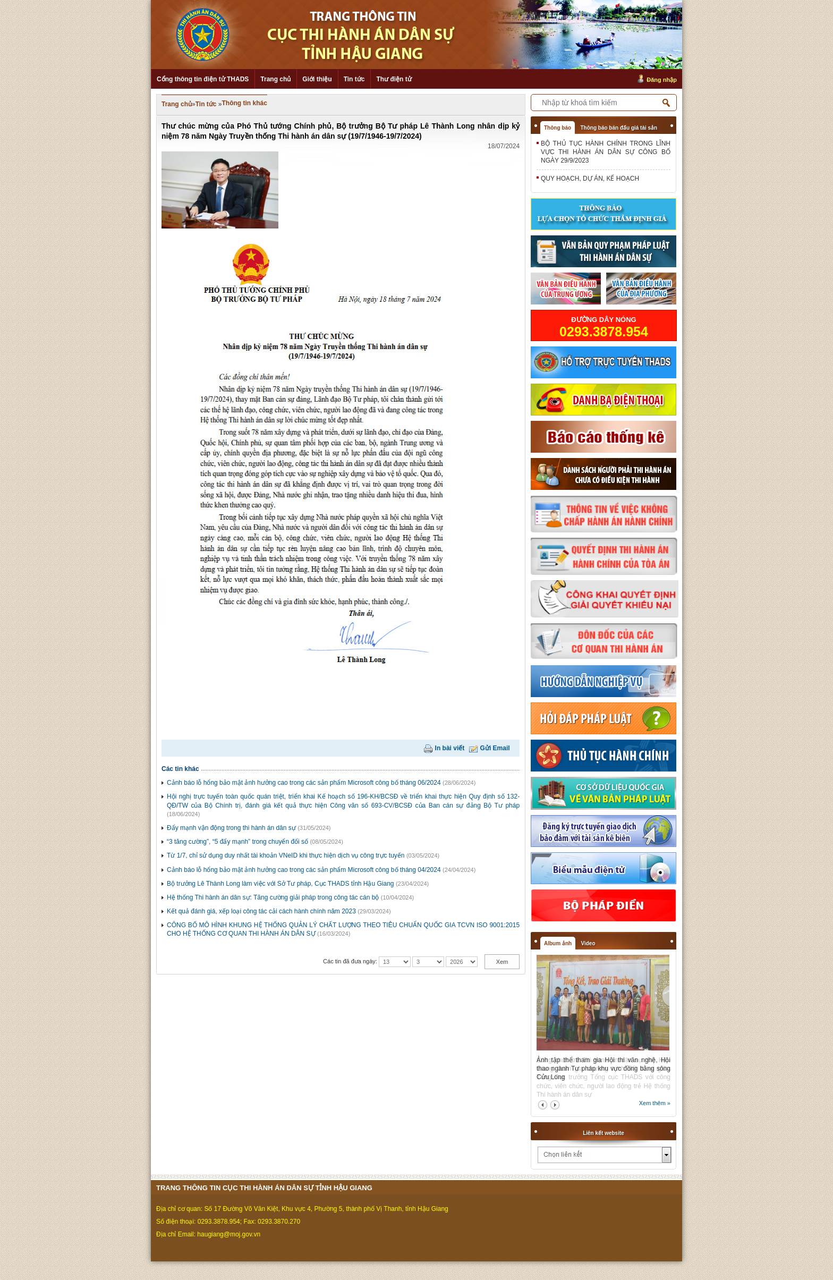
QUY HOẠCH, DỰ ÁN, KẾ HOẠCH (590, 178)
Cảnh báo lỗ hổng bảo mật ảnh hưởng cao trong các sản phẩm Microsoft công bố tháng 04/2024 (304, 870)
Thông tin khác (244, 103)
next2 (555, 1105)
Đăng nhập (662, 80)
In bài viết (450, 748)
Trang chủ (275, 79)
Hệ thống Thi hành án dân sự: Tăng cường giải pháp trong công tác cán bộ (273, 897)
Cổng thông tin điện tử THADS (203, 79)
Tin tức (354, 79)
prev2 (543, 1105)
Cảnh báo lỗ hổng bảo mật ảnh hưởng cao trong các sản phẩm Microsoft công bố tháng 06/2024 (304, 782)
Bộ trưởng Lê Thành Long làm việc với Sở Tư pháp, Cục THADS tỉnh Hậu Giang (280, 883)
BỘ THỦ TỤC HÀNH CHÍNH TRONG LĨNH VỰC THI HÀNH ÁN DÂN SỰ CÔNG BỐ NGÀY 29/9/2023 (605, 152)
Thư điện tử (393, 79)
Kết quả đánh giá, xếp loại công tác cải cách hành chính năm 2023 (261, 911)
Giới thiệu (317, 79)
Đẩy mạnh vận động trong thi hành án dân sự (231, 828)
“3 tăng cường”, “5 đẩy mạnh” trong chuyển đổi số (237, 841)
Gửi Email (495, 748)
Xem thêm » (654, 1103)
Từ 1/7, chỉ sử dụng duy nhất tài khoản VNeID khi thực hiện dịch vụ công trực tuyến (286, 855)
